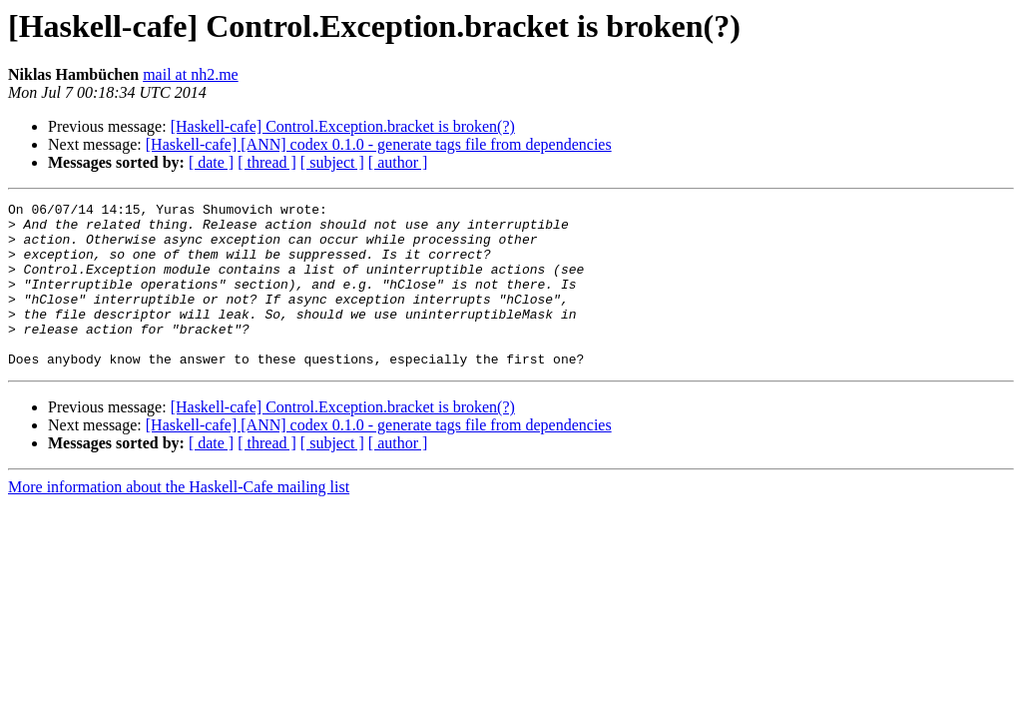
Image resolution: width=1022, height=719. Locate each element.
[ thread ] (267, 162)
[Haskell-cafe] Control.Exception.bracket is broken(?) (343, 126)
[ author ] (398, 162)
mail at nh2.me (191, 74)
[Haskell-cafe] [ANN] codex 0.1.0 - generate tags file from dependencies (379, 144)
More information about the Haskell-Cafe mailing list (178, 519)
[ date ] (211, 162)
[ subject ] (332, 162)
